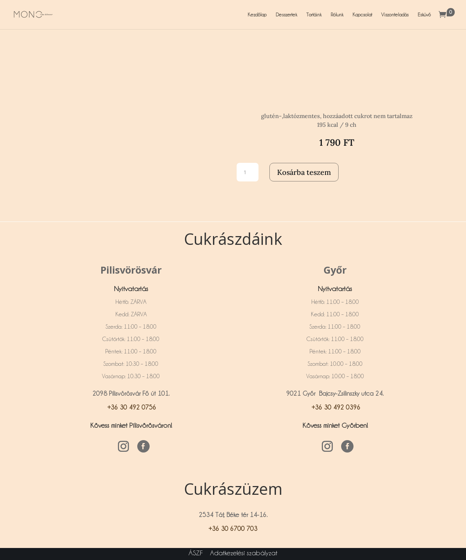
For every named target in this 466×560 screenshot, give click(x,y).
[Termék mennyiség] (247, 172)
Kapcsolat (362, 14)
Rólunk (337, 14)
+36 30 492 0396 (335, 407)
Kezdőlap (257, 14)
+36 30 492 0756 (131, 407)
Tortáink (313, 14)
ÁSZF (196, 552)
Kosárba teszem (304, 172)
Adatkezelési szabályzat (243, 552)
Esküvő (424, 14)
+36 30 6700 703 (233, 528)
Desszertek (286, 14)
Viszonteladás (394, 14)
